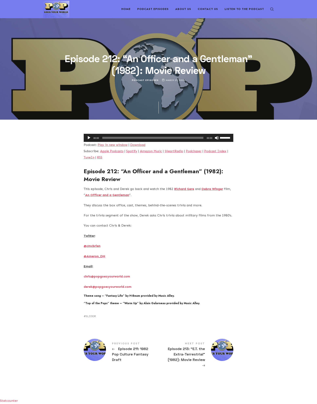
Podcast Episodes (145, 80)
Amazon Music (151, 151)
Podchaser (194, 151)
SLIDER (91, 316)
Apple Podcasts (112, 151)
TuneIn (89, 157)
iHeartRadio (174, 151)
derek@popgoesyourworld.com (107, 287)
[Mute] (217, 138)
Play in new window (113, 145)
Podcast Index (215, 151)
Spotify (131, 151)
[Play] (89, 138)
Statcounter (9, 401)
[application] (158, 138)
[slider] (153, 138)
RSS (99, 157)
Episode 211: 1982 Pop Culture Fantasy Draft (121, 352)
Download (137, 145)
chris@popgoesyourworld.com (107, 276)
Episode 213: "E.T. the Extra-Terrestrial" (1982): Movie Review (195, 355)
